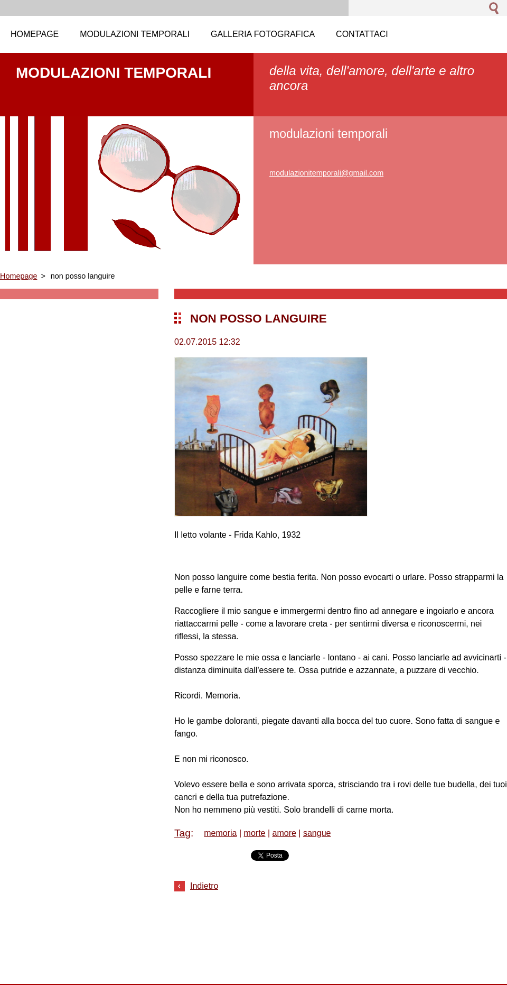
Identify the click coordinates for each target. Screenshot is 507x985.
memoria (220, 832)
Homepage (18, 276)
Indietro (204, 885)
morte (255, 832)
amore (284, 832)
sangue (317, 832)
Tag (182, 833)
